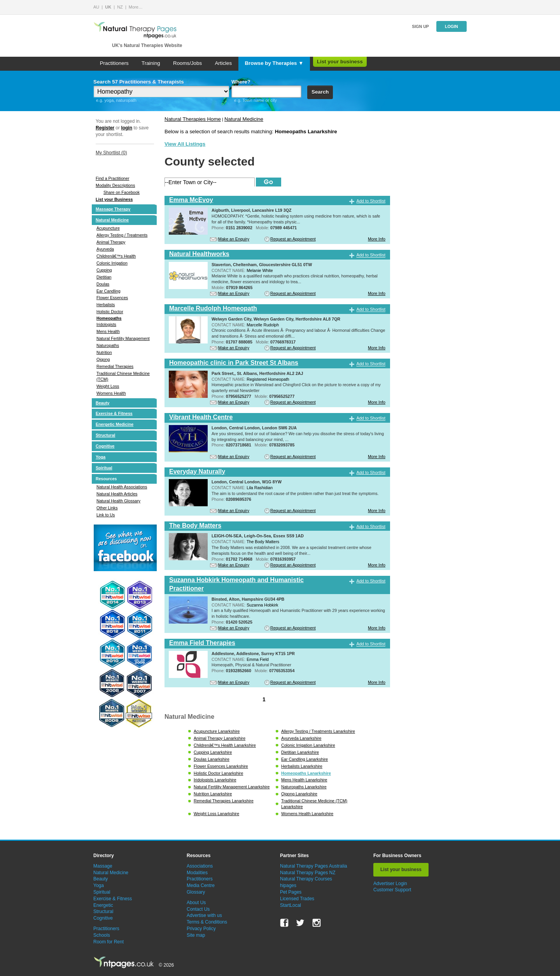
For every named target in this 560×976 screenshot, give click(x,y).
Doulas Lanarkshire (211, 759)
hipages (288, 885)
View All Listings (184, 144)
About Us (196, 902)
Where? (240, 82)
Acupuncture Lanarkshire (217, 731)
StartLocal (290, 905)
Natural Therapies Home (192, 119)
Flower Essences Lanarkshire (221, 766)
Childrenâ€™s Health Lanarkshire (225, 745)
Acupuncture (108, 228)
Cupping (104, 270)
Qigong (103, 359)
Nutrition (104, 352)
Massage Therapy (113, 209)
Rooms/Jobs (187, 63)
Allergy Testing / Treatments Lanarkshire (318, 731)
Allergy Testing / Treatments (121, 235)
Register (105, 128)
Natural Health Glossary (118, 500)
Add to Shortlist (370, 201)
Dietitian (104, 277)
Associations (200, 866)
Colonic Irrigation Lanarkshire (308, 745)
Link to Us (105, 514)
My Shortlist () (111, 152)
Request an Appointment (293, 239)
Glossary (196, 892)
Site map (196, 935)
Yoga (100, 457)
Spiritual (104, 467)
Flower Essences (112, 297)
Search (320, 92)
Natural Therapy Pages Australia (313, 866)
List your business (340, 61)
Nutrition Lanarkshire (213, 793)
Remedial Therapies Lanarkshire (224, 800)
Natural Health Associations (121, 487)
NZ (120, 7)
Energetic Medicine (114, 424)
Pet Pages (290, 892)
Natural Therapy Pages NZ (308, 872)
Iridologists (106, 324)
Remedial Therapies (114, 366)
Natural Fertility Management (123, 338)
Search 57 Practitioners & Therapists (138, 82)
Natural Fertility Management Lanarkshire (232, 786)
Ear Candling (108, 291)
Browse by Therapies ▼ (274, 63)
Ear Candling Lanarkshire (304, 759)
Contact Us (198, 909)
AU (96, 7)
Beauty (103, 403)
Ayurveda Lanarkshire (301, 738)
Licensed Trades (297, 898)
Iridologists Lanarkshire (215, 779)
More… (136, 7)
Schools (101, 935)
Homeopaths (109, 318)
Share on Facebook (121, 192)
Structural (105, 435)
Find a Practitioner (112, 178)
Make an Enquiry (233, 239)
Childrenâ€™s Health (116, 256)
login (126, 128)
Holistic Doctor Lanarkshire (218, 773)
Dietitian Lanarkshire (300, 752)
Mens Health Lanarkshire (304, 779)
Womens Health (111, 393)
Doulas (102, 284)
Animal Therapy (110, 242)
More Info (376, 239)
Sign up (420, 26)
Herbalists (105, 304)
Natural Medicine (112, 220)
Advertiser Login (390, 883)
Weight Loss (107, 386)
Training (151, 63)
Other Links (107, 507)
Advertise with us (204, 915)
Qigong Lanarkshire (299, 793)
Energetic (103, 905)
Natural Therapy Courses (306, 879)
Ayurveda (105, 249)
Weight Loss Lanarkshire (216, 813)
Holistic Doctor (109, 311)
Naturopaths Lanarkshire (304, 786)
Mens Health (108, 331)
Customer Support (392, 889)
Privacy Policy (201, 928)
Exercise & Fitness (114, 413)
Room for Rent (108, 942)
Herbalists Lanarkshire (301, 766)
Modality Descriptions (115, 185)
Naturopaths (107, 345)
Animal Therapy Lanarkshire (219, 738)
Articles (223, 63)
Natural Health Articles (116, 493)
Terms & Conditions (207, 922)
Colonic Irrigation (112, 263)
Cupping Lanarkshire (213, 752)
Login (451, 26)
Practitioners (114, 63)
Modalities (197, 872)
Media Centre (201, 885)
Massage (102, 866)
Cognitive (105, 446)
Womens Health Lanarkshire (307, 813)
